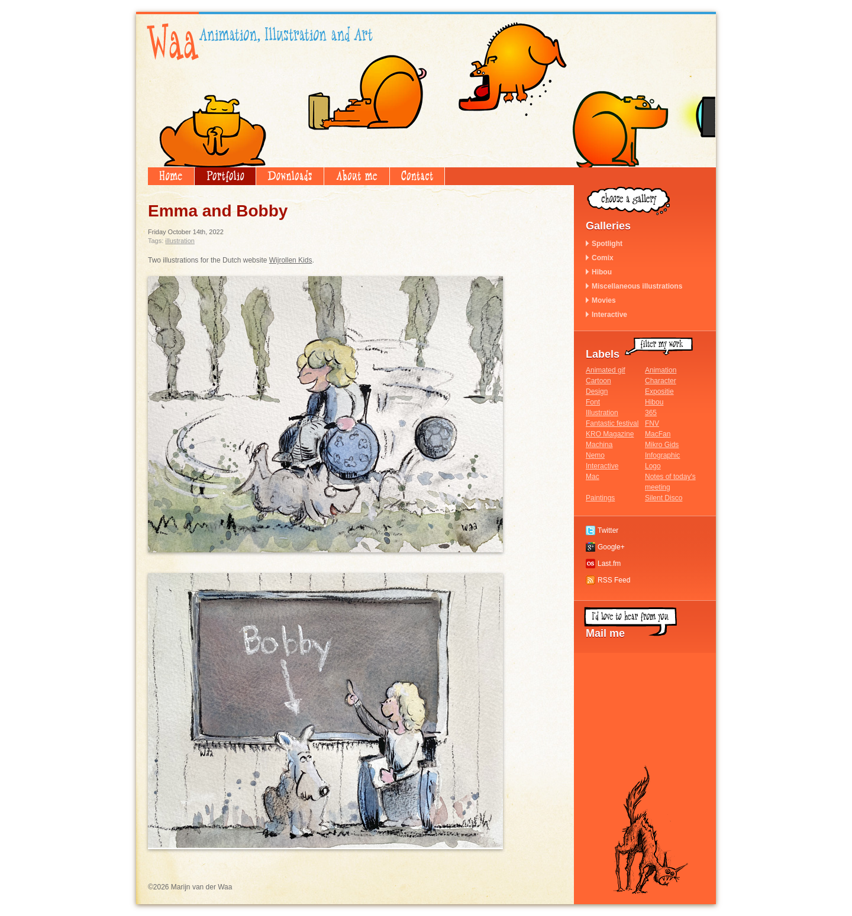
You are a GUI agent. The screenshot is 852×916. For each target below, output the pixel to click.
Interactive (609, 314)
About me (356, 176)
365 (651, 413)
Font (593, 402)
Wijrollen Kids (290, 260)
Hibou (602, 272)
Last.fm (609, 563)
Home (171, 176)
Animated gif (605, 370)
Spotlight (607, 243)
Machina (599, 445)
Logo (653, 466)
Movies (604, 300)
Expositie (659, 391)
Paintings (600, 498)
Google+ (611, 547)
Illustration (180, 240)
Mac (592, 476)
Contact (417, 176)
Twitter (608, 530)
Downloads (290, 176)
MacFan (657, 434)
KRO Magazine (610, 434)
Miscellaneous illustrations (637, 286)
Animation (660, 370)
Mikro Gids (662, 445)
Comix (603, 258)
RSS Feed (614, 580)
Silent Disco (663, 498)
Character (660, 381)
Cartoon (598, 381)
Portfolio (225, 176)
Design (597, 391)
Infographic (662, 455)
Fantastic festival (612, 423)
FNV (652, 423)
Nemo (595, 455)
